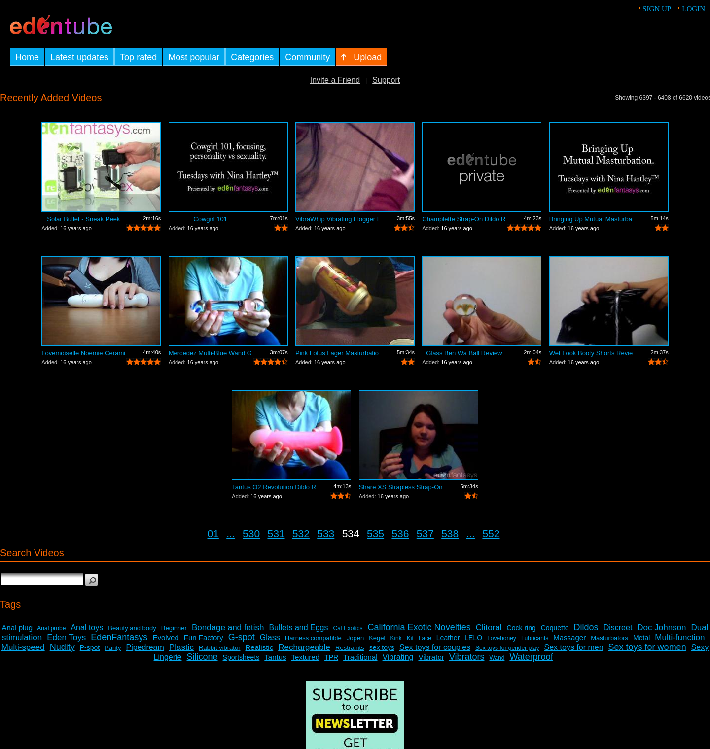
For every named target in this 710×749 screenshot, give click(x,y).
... (230, 533)
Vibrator (431, 657)
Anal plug (17, 627)
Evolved (165, 637)
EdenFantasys (119, 637)
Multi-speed (23, 647)
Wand (496, 657)
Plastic (181, 647)
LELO (473, 638)
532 (301, 533)
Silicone (202, 657)
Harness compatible (313, 638)
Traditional (360, 657)
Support (386, 80)
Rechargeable (304, 647)
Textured (305, 657)
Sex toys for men (574, 647)
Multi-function (680, 637)
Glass (270, 637)
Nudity (62, 647)
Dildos (586, 627)
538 (450, 533)
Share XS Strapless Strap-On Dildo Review (401, 487)
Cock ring (521, 628)
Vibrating (398, 657)
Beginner (174, 628)
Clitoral (489, 627)
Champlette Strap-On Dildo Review (464, 219)
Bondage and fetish (228, 627)
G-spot (241, 637)
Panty (113, 647)
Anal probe (51, 628)
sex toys (381, 647)
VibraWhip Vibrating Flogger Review (337, 219)
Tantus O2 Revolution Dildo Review (274, 487)
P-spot (90, 647)
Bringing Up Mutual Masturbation (591, 219)
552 (490, 533)
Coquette (555, 628)
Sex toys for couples (434, 647)
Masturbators (609, 638)
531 (275, 533)
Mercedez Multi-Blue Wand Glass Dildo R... (210, 353)
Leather (448, 638)
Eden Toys (66, 637)
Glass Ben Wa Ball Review (464, 353)
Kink (395, 638)
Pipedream (145, 647)
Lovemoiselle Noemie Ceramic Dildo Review (83, 353)
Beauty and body (132, 628)
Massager (569, 637)
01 (213, 533)
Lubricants (534, 638)
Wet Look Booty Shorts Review (591, 353)
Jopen (355, 638)
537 (425, 533)
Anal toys (87, 627)
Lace (425, 638)
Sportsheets (241, 657)
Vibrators (467, 657)
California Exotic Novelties (419, 627)
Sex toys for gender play (507, 648)
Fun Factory (203, 637)
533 (325, 533)
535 (375, 533)
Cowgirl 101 (210, 219)
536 (400, 533)
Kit (410, 638)
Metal (641, 638)
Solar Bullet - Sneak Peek (83, 219)
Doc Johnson (661, 627)
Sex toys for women (647, 647)
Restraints (349, 647)
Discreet (618, 627)
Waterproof (531, 657)
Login (693, 9)
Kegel (377, 638)
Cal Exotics (348, 628)
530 (251, 533)
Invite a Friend (335, 80)
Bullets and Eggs (298, 627)
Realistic (260, 647)
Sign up (656, 9)
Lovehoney (501, 638)
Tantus (275, 657)
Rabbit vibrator (220, 647)
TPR (331, 657)
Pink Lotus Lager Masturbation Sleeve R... (337, 353)
